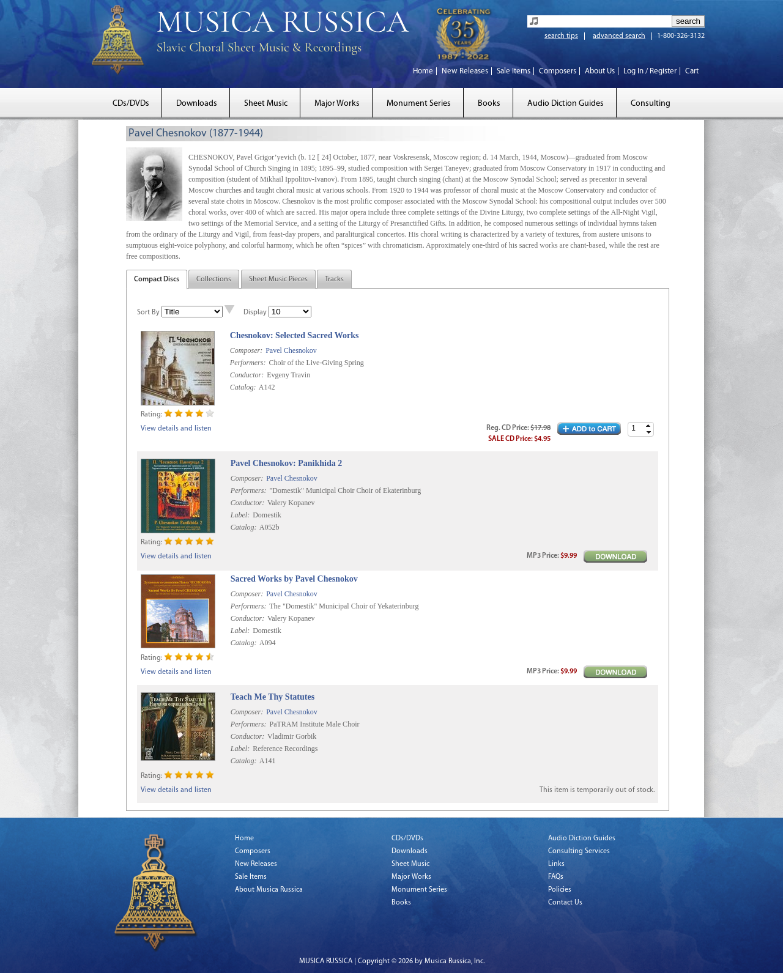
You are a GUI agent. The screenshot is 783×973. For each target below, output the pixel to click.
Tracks (334, 279)
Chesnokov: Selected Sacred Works (294, 335)
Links (556, 864)
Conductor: (247, 375)
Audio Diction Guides (565, 103)
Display (255, 312)
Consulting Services (579, 851)
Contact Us (565, 902)
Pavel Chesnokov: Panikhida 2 (286, 463)
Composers (557, 71)
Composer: (246, 350)
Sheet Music (266, 103)
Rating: (151, 414)
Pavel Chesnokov (291, 350)
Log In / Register (650, 71)
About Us (600, 71)
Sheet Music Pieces (278, 279)
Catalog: (243, 387)
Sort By (148, 312)
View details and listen (176, 428)
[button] (648, 426)
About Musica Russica (269, 889)
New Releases (465, 71)
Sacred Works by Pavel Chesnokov (294, 578)
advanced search (619, 36)
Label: (240, 515)
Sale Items (513, 71)
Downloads (196, 103)
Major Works (337, 103)
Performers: (248, 362)
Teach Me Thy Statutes (272, 696)
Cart (692, 71)
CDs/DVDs (131, 103)
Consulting (650, 103)
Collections (213, 279)
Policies (559, 889)
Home (423, 71)
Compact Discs (156, 279)
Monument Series (419, 103)
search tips (561, 36)
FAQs (555, 877)
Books (489, 103)
